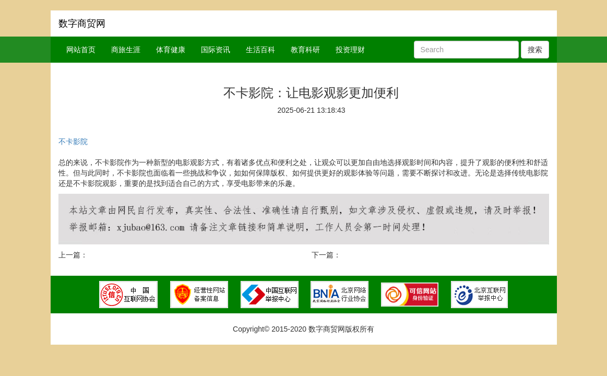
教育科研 (305, 49)
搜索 (535, 49)
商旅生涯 (125, 49)
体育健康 (170, 49)
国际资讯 (215, 49)
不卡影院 (73, 141)
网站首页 (81, 49)
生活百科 (260, 49)
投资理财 (350, 49)
